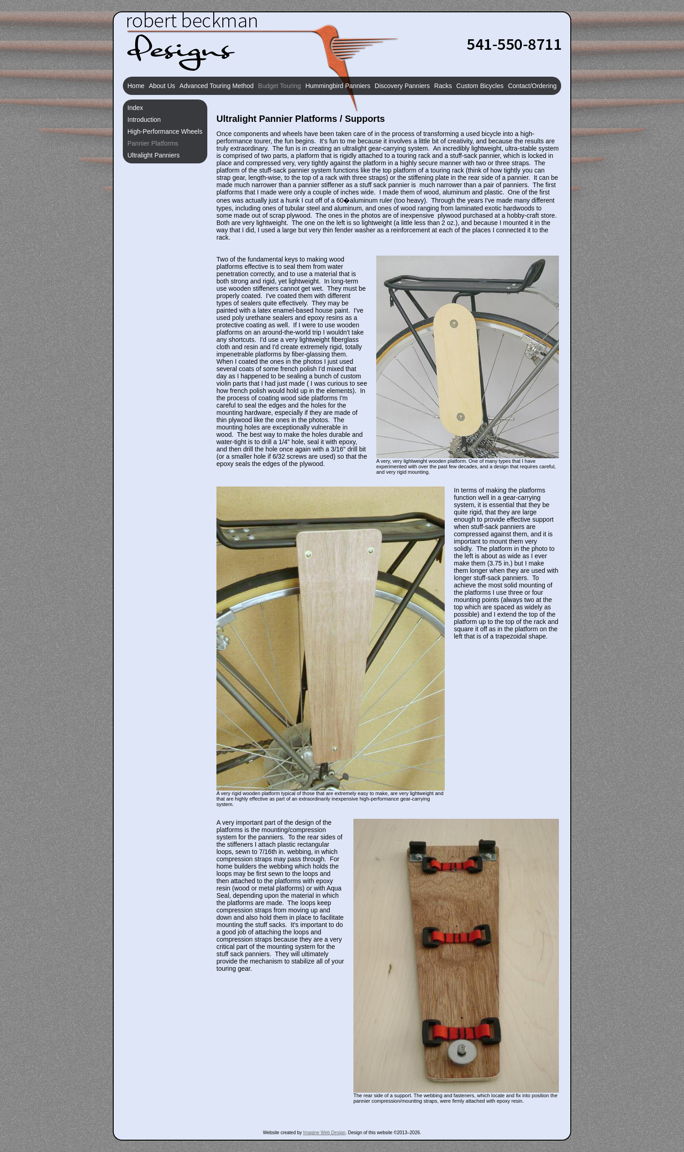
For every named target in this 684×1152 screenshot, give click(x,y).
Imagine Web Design (324, 1132)
